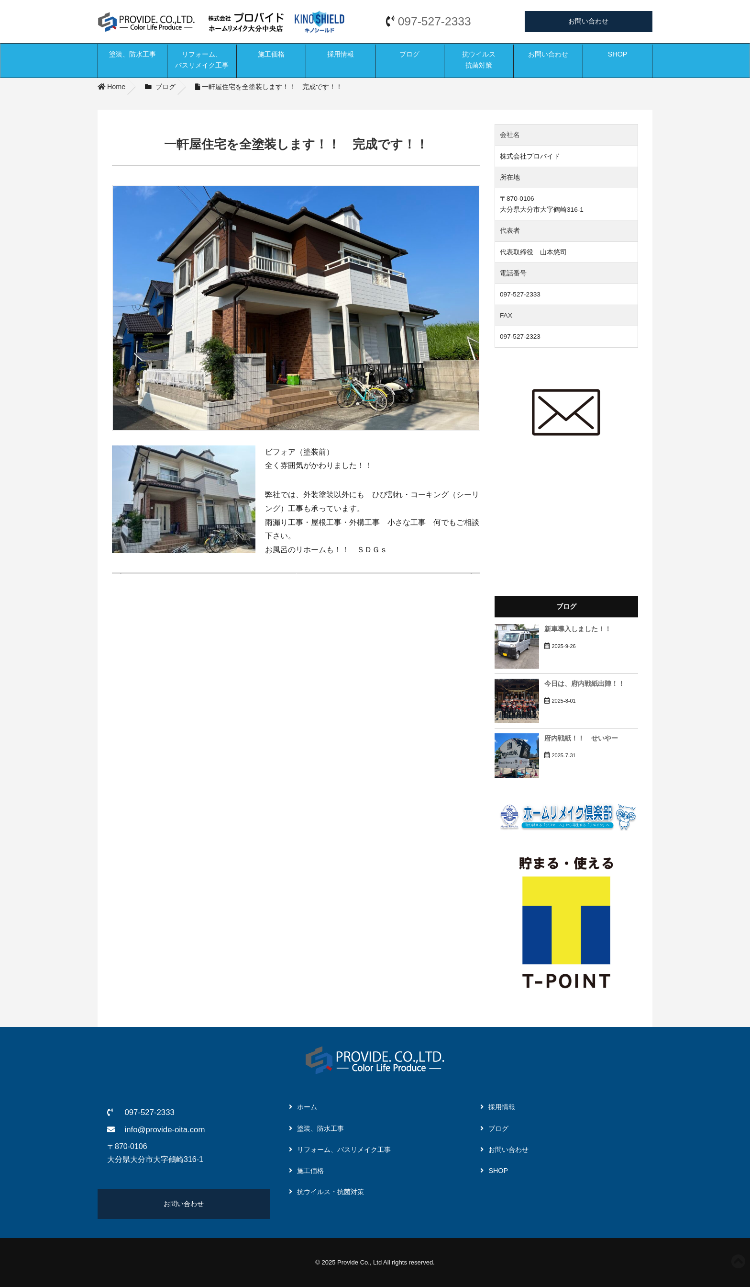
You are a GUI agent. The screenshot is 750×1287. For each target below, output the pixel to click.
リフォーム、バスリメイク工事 (202, 59)
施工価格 (271, 54)
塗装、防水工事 (132, 54)
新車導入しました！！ (577, 629)
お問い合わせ (588, 21)
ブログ (409, 54)
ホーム (307, 1107)
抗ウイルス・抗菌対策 (330, 1192)
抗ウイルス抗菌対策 (479, 59)
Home (111, 87)
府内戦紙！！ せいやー (581, 738)
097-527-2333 (434, 21)
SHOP (618, 54)
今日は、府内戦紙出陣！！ (584, 683)
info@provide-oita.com (164, 1129)
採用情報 (340, 54)
